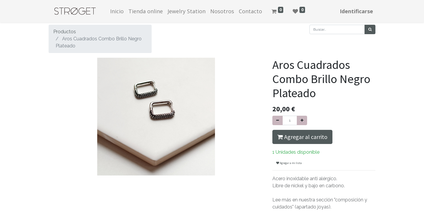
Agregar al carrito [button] (302, 136)
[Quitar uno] (277, 120)
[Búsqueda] (370, 29)
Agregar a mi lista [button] (289, 163)
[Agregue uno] (302, 120)
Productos (64, 31)
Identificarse (356, 11)
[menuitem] (117, 11)
